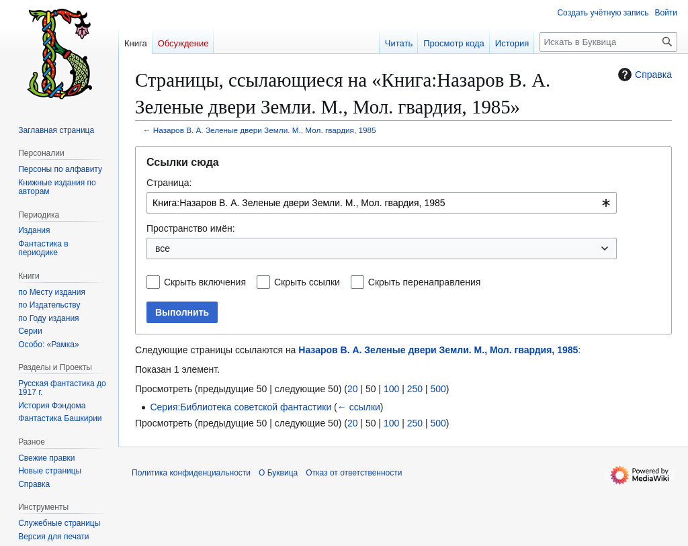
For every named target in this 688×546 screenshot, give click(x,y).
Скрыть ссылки (307, 282)
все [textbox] (162, 248)
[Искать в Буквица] (608, 42)
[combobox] (381, 203)
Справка (643, 74)
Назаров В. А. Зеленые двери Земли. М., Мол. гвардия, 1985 (264, 130)
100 (391, 388)
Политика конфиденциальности (191, 472)
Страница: (168, 182)
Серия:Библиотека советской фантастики (240, 407)
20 (352, 388)
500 (437, 388)
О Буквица (278, 472)
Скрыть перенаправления (424, 282)
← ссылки (358, 407)
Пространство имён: (190, 228)
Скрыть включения (205, 282)
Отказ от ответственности (354, 472)
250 (415, 388)
